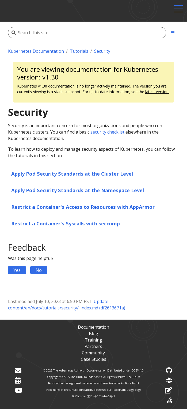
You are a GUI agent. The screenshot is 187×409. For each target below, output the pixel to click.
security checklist (107, 132)
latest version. (157, 91)
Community (93, 353)
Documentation (93, 327)
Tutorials (79, 51)
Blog (93, 333)
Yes (17, 270)
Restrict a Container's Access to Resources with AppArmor (83, 206)
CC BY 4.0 (137, 370)
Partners (93, 346)
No (39, 270)
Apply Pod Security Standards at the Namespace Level (77, 190)
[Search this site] (89, 32)
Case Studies (93, 359)
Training (93, 340)
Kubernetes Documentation (36, 51)
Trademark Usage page (126, 390)
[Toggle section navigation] (172, 32)
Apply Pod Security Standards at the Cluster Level (72, 173)
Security (102, 51)
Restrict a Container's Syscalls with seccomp (65, 223)
